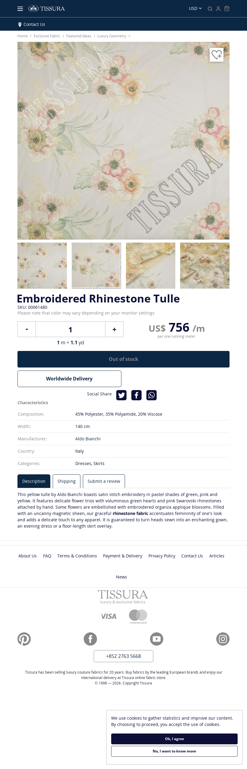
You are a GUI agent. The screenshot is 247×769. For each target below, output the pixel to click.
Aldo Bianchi (88, 439)
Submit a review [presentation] (104, 481)
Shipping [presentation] (67, 481)
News (121, 577)
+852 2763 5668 (123, 656)
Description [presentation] (33, 481)
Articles (216, 556)
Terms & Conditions (77, 556)
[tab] (33, 481)
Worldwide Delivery (69, 378)
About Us (27, 556)
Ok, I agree (174, 738)
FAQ (47, 556)
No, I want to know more (174, 751)
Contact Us (34, 24)
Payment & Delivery (122, 556)
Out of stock (123, 359)
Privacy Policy (162, 556)
